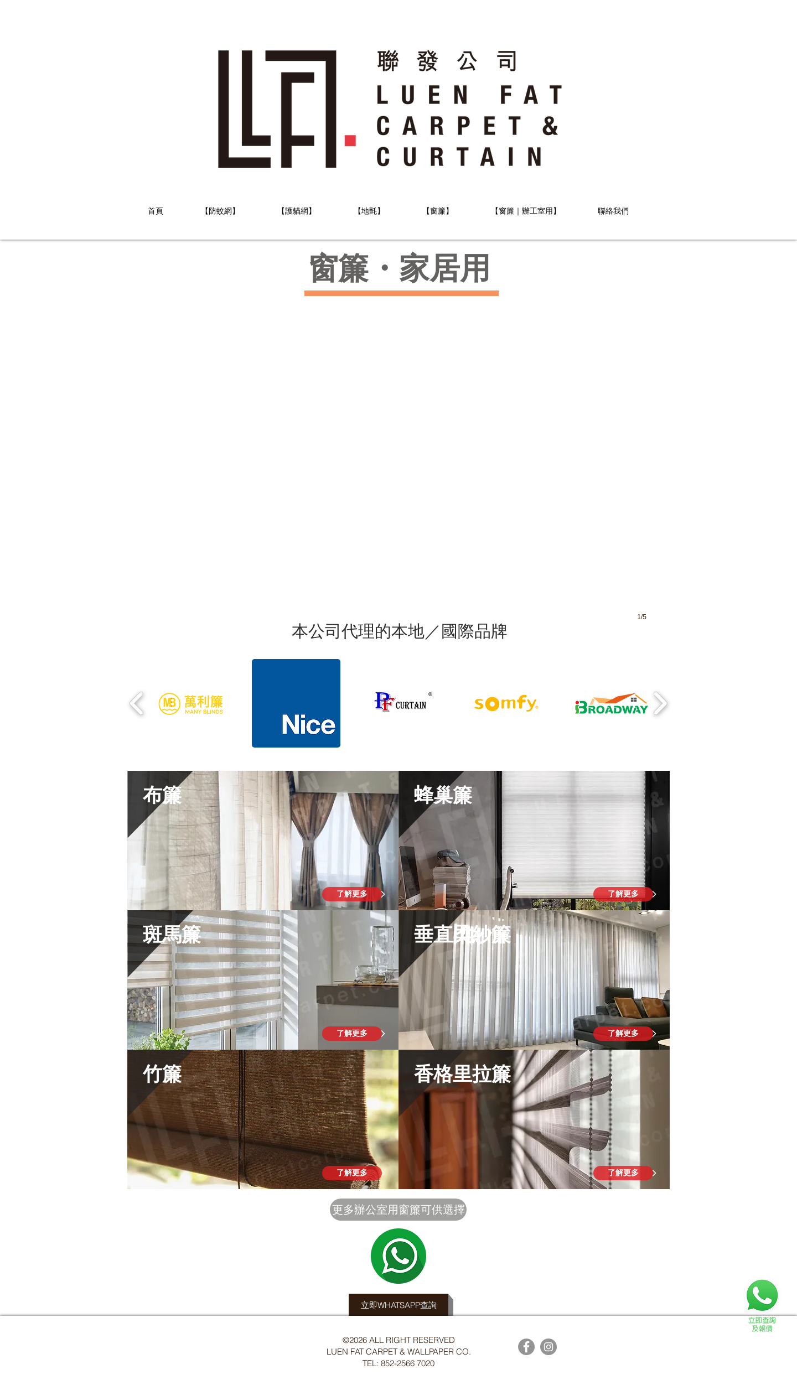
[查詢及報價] (762, 1304)
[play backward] (137, 703)
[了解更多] (352, 894)
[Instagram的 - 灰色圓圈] (548, 1347)
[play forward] (660, 703)
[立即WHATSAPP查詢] (398, 1305)
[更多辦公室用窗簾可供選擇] (398, 1210)
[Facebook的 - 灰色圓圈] (526, 1347)
